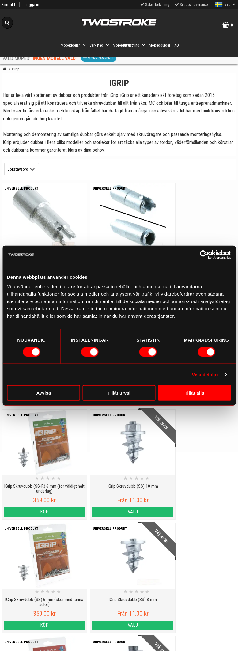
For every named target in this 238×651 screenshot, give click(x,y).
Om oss (149, 611)
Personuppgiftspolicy (30, 586)
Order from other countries (89, 628)
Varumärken (29, 628)
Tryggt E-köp (89, 614)
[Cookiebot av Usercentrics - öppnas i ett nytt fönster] (204, 254)
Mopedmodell (98, 58)
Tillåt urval (119, 393)
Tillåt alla (194, 393)
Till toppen (119, 561)
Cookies (30, 614)
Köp (29, 512)
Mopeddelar (74, 45)
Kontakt (8, 4)
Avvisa (43, 393)
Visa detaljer (205, 374)
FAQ (176, 45)
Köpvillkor (29, 642)
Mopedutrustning (129, 45)
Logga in (32, 4)
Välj (89, 512)
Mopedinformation (89, 600)
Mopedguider (159, 45)
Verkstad (99, 45)
